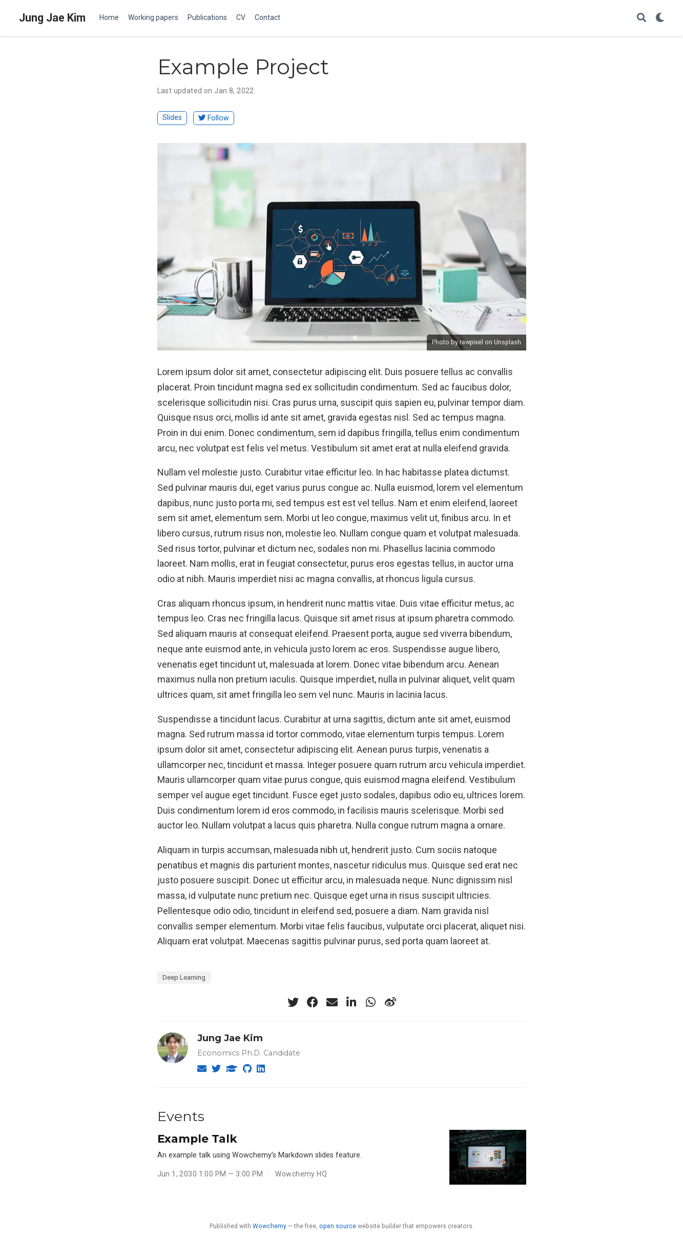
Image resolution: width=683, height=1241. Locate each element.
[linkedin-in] (351, 1002)
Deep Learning (183, 977)
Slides (172, 117)
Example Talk (197, 1138)
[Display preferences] (660, 18)
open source (337, 1226)
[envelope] (332, 1002)
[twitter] (293, 1002)
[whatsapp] (371, 1002)
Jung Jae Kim (52, 17)
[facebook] (312, 1002)
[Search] (641, 18)
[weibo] (390, 1002)
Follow (214, 118)
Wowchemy (269, 1226)
